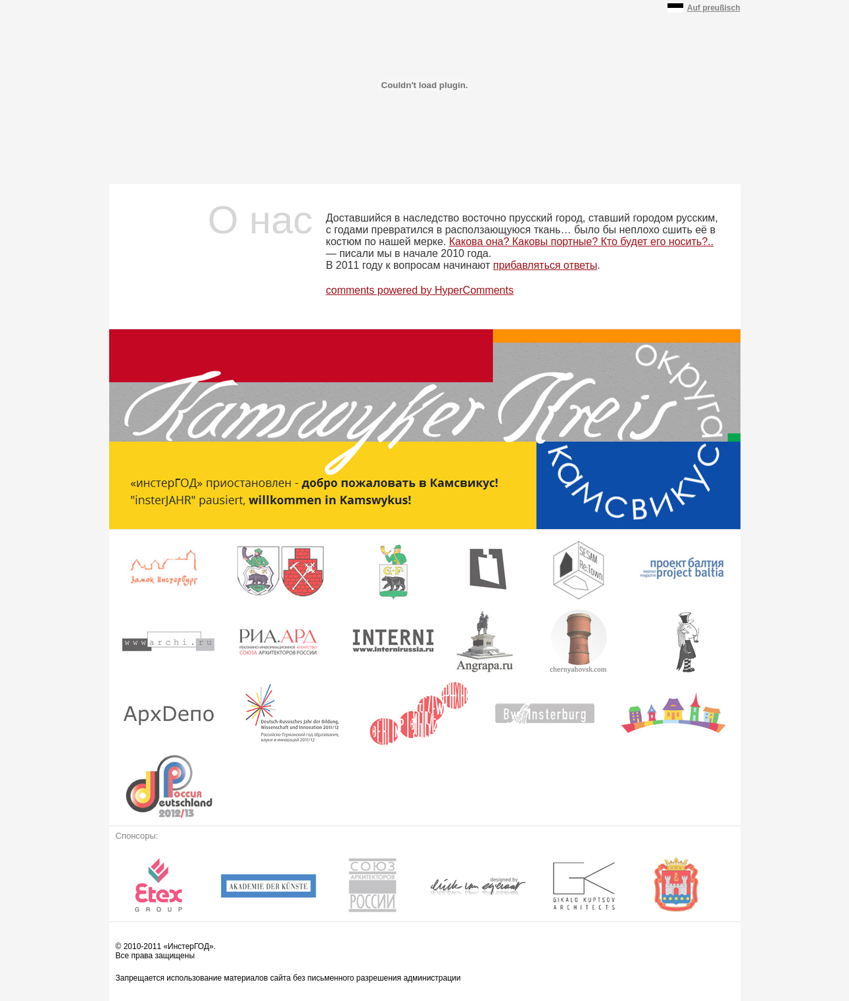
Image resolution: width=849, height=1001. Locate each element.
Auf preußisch (713, 7)
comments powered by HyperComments (420, 290)
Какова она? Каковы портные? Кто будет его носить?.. (581, 241)
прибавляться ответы (545, 265)
